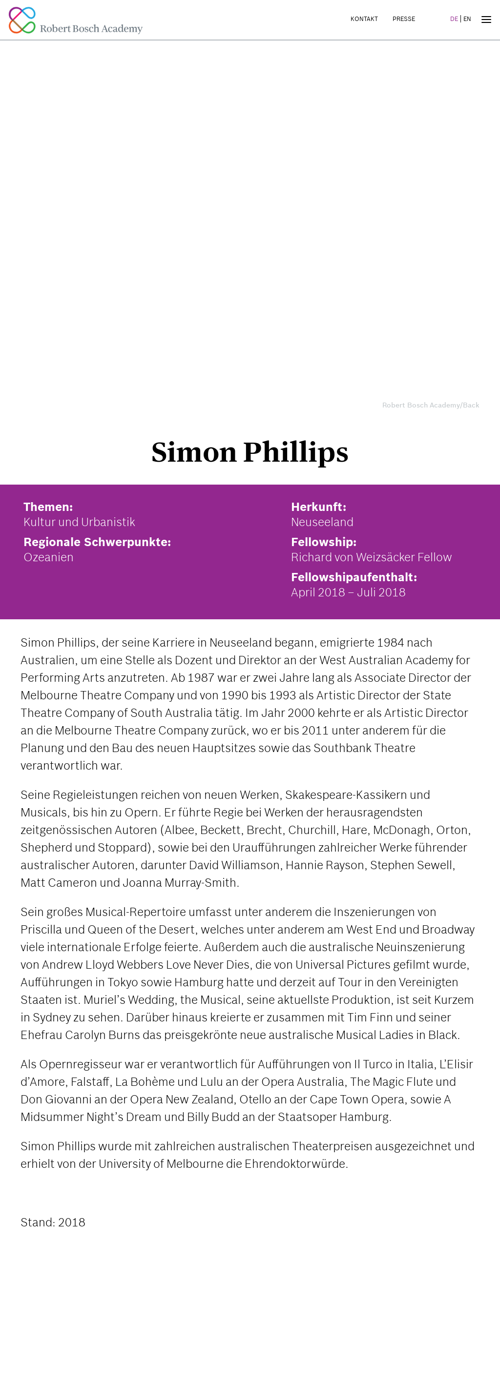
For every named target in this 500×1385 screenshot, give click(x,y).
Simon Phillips (250, 452)
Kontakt (364, 18)
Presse (404, 18)
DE (454, 18)
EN (467, 18)
